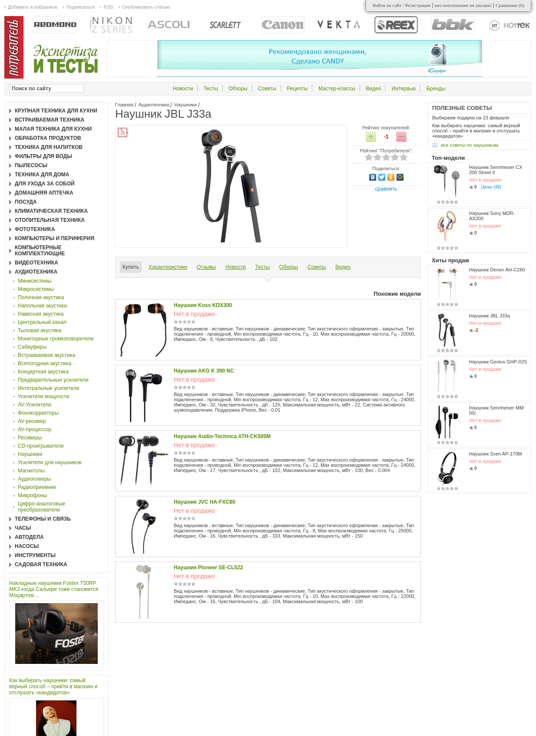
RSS (108, 7)
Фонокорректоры (38, 413)
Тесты (210, 89)
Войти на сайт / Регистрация (401, 5)
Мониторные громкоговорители (56, 339)
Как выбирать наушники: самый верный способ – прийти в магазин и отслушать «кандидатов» (53, 686)
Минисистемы (35, 281)
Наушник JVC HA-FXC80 (204, 502)
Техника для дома (42, 175)
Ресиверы (30, 438)
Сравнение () (510, 5)
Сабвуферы (32, 347)
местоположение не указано (463, 5)
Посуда (26, 202)
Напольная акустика (42, 306)
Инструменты (35, 555)
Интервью (404, 89)
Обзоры (237, 89)
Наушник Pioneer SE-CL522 (208, 567)
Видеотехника (36, 263)
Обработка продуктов (48, 138)
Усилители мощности (43, 396)
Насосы (27, 546)
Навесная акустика (41, 314)
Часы (23, 528)
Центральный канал (42, 322)
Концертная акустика (43, 372)
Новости (183, 89)
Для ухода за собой (45, 184)
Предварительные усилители (53, 380)
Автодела (29, 537)
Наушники (185, 104)
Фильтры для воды (43, 156)
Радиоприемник (37, 487)
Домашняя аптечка (44, 193)
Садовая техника (41, 564)
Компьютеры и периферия (54, 238)
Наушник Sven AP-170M (495, 453)
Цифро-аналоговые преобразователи (41, 507)
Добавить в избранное (33, 7)
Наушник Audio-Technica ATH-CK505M (222, 436)
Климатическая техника (51, 211)
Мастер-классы (336, 89)
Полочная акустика (41, 297)
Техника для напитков (49, 147)
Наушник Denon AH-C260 (497, 269)
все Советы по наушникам (469, 145)
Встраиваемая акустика (46, 355)
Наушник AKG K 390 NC (204, 371)
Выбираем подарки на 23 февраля (470, 117)
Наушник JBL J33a (489, 315)
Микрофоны (32, 495)
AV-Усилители (34, 405)
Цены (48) (491, 187)
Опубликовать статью (146, 7)
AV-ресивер (32, 421)
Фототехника (35, 229)
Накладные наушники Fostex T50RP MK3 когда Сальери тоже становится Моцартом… (53, 589)
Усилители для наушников (49, 462)
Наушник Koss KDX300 (203, 305)
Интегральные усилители (48, 388)
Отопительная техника (50, 220)
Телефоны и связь (43, 519)
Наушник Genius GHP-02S (498, 361)
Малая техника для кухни (53, 129)
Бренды (436, 89)
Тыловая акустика (39, 330)
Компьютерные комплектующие (40, 250)
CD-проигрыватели (41, 446)
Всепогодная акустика (44, 363)
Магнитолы (31, 471)
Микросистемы (36, 289)
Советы (267, 89)
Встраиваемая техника (49, 120)
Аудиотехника (154, 104)
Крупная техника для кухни (56, 111)
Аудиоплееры (34, 479)
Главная (124, 104)
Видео (373, 89)
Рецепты (297, 89)
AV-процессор (34, 429)
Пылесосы (31, 165)
